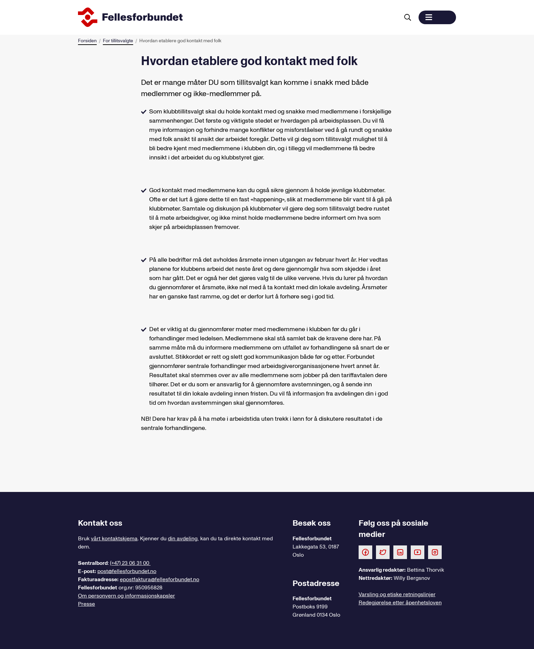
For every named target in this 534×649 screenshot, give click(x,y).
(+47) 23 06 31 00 (130, 563)
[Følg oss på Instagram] (435, 552)
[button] (437, 17)
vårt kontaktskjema (114, 538)
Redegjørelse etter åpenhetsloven (400, 602)
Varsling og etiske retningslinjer (397, 594)
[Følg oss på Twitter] (383, 552)
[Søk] (407, 17)
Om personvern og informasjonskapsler (126, 596)
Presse (86, 604)
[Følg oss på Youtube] (417, 552)
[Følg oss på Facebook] (365, 552)
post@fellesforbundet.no (126, 571)
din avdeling (183, 538)
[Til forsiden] (237, 17)
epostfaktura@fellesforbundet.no (159, 579)
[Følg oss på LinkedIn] (400, 552)
